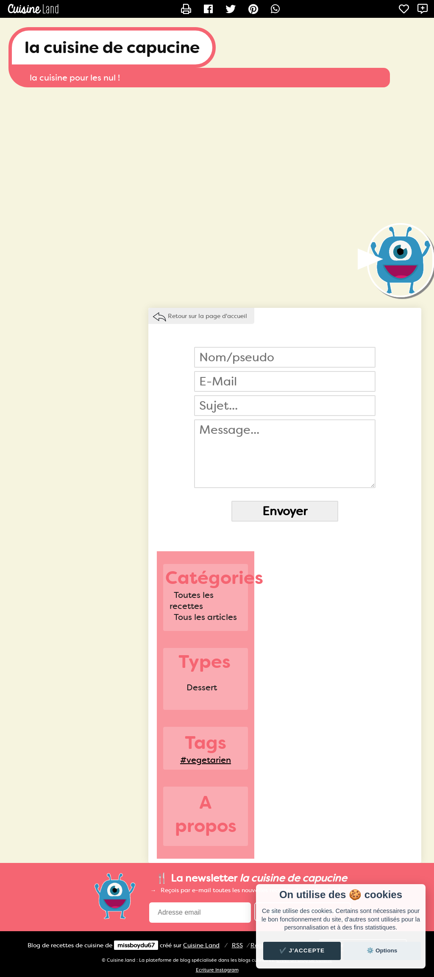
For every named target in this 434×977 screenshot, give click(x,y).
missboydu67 (136, 945)
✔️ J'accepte (302, 950)
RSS (237, 945)
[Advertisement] (217, 155)
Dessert (201, 687)
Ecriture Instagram (217, 970)
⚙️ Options (382, 950)
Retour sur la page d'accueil (207, 316)
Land (201, 945)
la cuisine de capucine (112, 47)
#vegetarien (205, 759)
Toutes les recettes (192, 600)
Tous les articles (205, 616)
